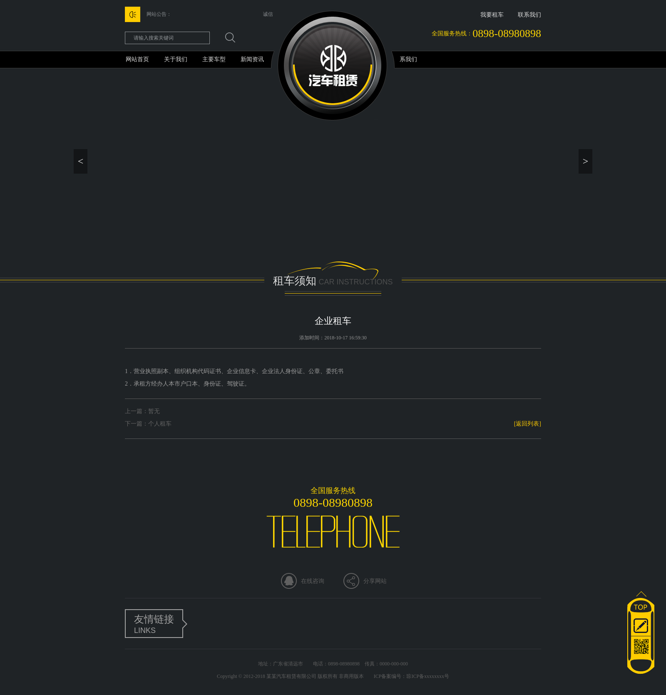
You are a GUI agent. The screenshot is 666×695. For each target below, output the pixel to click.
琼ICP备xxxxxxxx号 (427, 676)
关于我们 (175, 59)
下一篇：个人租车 (148, 424)
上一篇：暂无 (142, 411)
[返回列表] (527, 424)
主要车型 (214, 59)
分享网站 (375, 581)
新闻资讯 (252, 59)
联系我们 (529, 15)
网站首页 (137, 59)
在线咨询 (312, 581)
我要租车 (492, 15)
